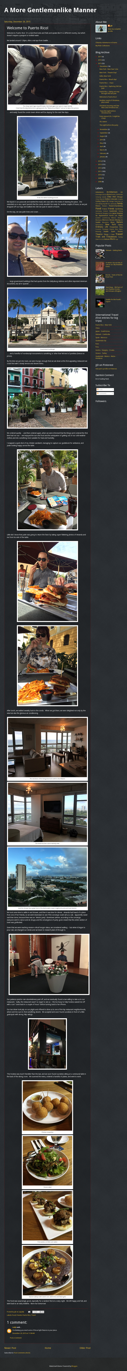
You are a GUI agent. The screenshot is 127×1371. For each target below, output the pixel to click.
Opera (120, 225)
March (102, 150)
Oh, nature (103, 122)
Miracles (120, 217)
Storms (120, 231)
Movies (112, 220)
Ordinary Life (102, 227)
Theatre (99, 234)
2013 (100, 164)
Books (113, 194)
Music (113, 222)
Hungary (105, 213)
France (104, 209)
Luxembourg (106, 217)
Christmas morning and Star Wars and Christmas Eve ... (110, 106)
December (104, 66)
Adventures (100, 192)
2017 (100, 57)
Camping (98, 197)
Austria (105, 194)
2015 (100, 63)
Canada (104, 197)
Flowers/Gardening (116, 206)
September (104, 133)
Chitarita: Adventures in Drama (106, 42)
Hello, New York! (105, 76)
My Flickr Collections (103, 46)
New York (110, 224)
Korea (111, 215)
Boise (109, 194)
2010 (100, 175)
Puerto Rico (27, 1315)
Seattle (106, 231)
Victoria (101, 239)
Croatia (120, 199)
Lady (14, 1327)
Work (112, 239)
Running (98, 231)
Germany (99, 211)
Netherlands (99, 224)
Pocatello (98, 229)
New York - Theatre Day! (108, 72)
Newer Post (10, 1348)
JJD (111, 26)
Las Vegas (119, 215)
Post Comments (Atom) (22, 1353)
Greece (105, 211)
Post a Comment (16, 1338)
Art (122, 192)
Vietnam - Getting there (114, 250)
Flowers (104, 206)
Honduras (99, 213)
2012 (100, 168)
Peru (121, 227)
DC (108, 201)
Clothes (107, 199)
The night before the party (109, 125)
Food (14, 1315)
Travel (33, 1315)
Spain (113, 231)
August (102, 136)
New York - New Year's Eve (109, 69)
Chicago (120, 197)
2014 (100, 161)
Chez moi (111, 197)
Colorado (113, 199)
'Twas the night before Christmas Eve (108, 112)
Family (120, 203)
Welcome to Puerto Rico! (108, 97)
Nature (120, 222)
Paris (97, 344)
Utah (97, 239)
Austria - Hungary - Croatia (105, 350)
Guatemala (113, 211)
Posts (100, 389)
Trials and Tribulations (106, 237)
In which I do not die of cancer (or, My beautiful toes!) (114, 264)
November (104, 129)
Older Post (85, 1348)
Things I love (109, 234)
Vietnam (107, 239)
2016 (100, 60)
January (103, 157)
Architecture (112, 192)
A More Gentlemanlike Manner (50, 10)
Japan (114, 213)
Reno (121, 229)
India (110, 213)
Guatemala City (101, 341)
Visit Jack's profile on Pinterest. (106, 369)
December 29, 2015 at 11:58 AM (23, 1333)
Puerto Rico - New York (104, 325)
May (101, 143)
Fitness (98, 206)
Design (111, 201)
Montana (99, 220)
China (97, 199)
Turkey (120, 237)
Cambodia (119, 194)
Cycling (98, 201)
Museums (105, 222)
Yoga (116, 239)
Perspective (114, 227)
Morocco (105, 220)
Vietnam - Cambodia (103, 334)
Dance (103, 201)
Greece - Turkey (101, 353)
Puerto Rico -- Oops (106, 83)
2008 (100, 182)
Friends (19, 1315)
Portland (105, 229)
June (101, 140)
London (98, 218)
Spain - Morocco (101, 337)
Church (101, 199)
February (103, 153)
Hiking (121, 211)
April (102, 146)
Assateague (99, 194)
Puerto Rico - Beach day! (108, 79)
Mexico (113, 218)
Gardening (119, 209)
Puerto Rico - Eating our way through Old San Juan (109, 92)
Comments (101, 393)
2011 (100, 171)
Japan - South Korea (103, 331)
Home (48, 1348)
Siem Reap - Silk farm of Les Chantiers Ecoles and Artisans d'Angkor (114, 289)
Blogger (74, 1366)
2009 (100, 178)
